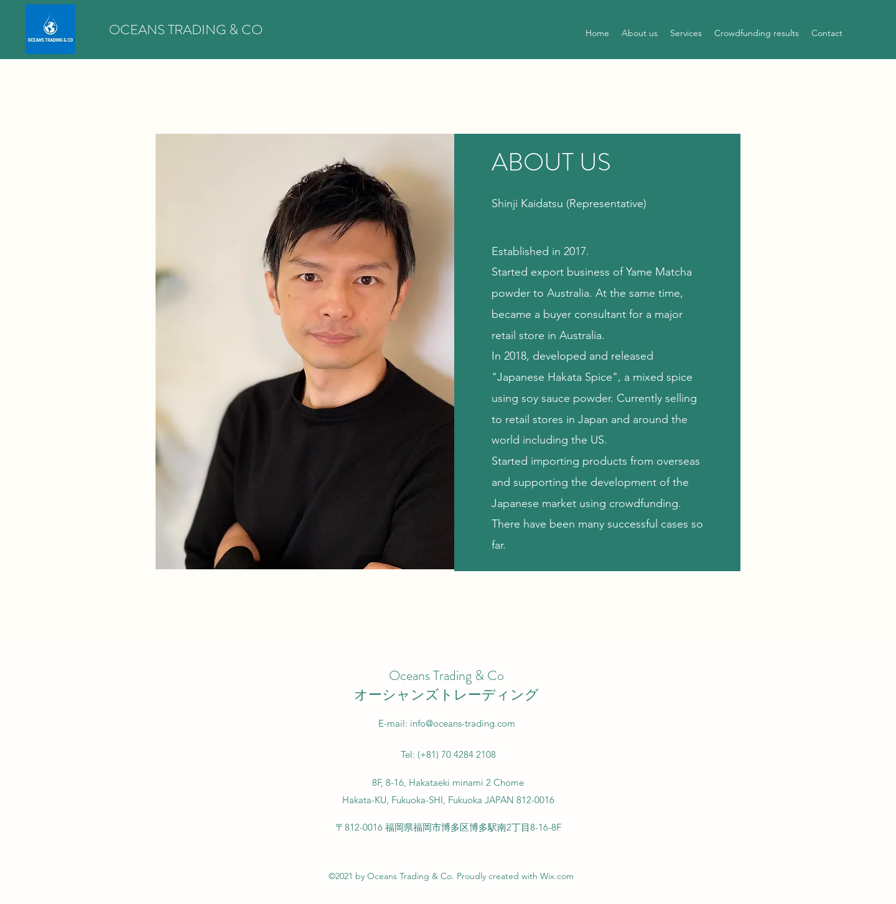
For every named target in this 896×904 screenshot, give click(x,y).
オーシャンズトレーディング (446, 694)
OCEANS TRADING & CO (186, 29)
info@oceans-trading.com (462, 723)
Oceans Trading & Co (446, 675)
